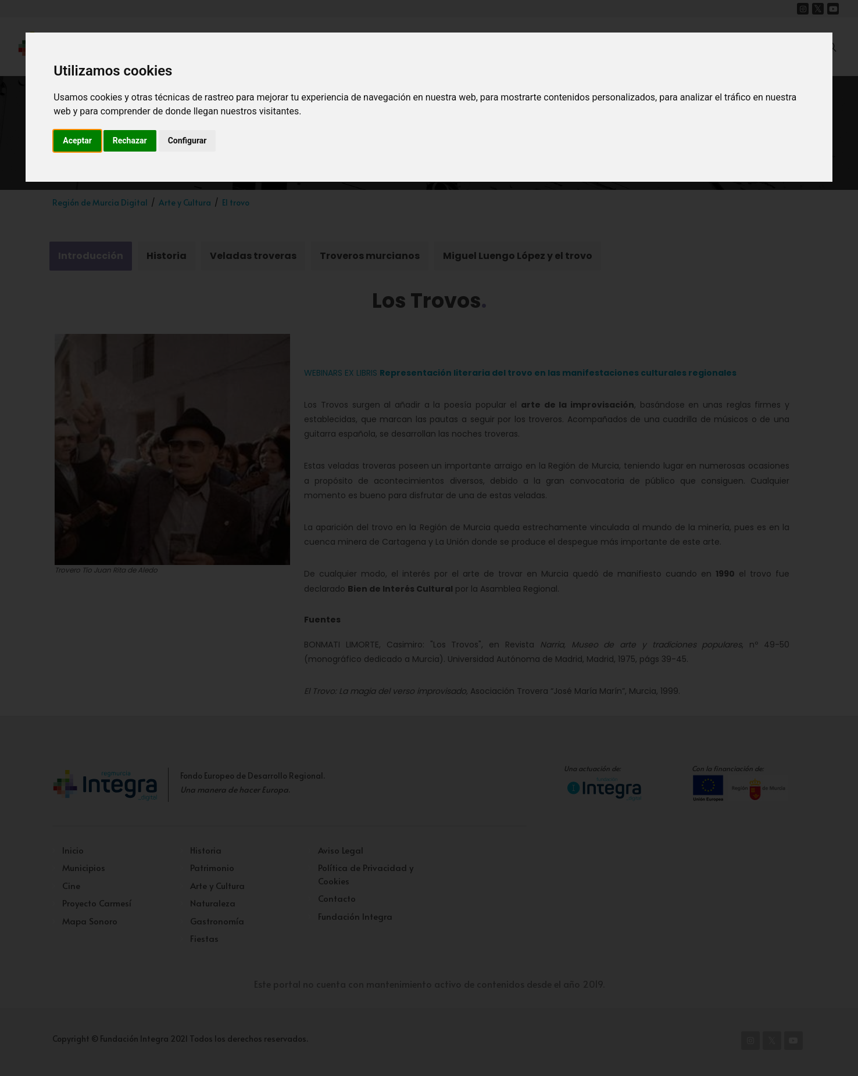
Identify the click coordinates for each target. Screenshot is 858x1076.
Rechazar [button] (130, 140)
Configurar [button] (187, 140)
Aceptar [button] (77, 140)
